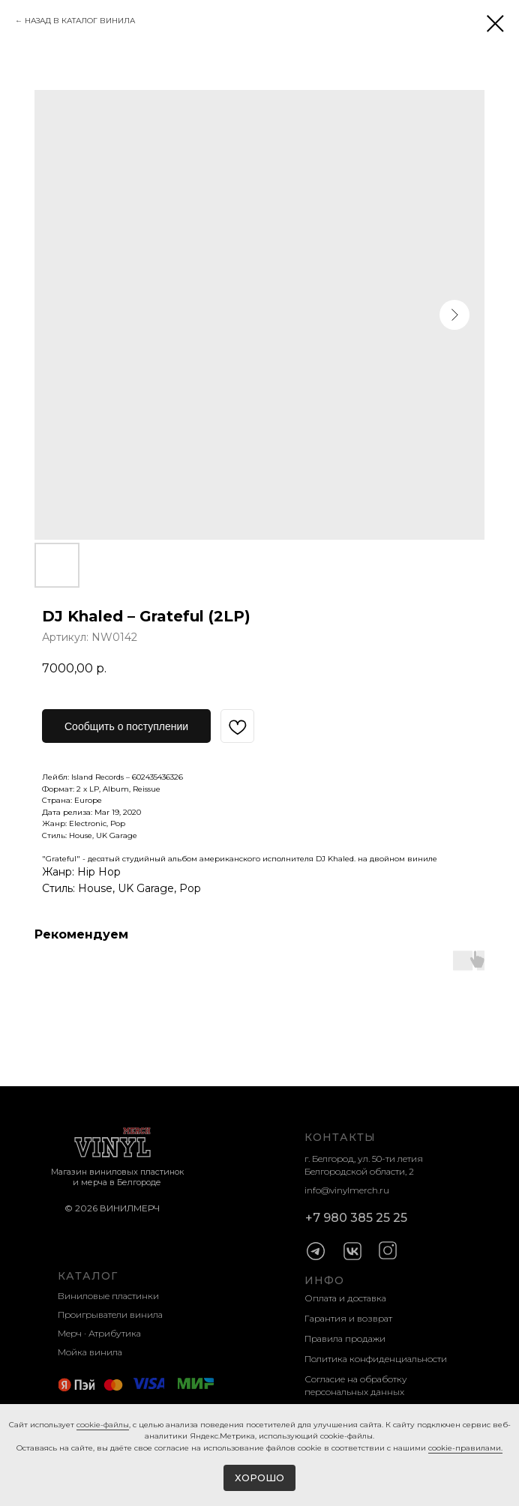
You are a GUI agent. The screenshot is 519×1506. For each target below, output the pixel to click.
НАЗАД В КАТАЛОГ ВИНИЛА (80, 20)
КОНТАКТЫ (340, 1137)
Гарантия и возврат (348, 1318)
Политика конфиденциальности (375, 1358)
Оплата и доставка (345, 1298)
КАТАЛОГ (88, 1276)
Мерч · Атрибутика (99, 1333)
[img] (316, 1251)
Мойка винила (90, 1352)
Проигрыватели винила (110, 1314)
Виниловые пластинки (108, 1295)
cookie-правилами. (465, 1448)
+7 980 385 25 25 (356, 1218)
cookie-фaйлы (102, 1425)
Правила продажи (345, 1338)
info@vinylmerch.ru (346, 1190)
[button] (126, 726)
